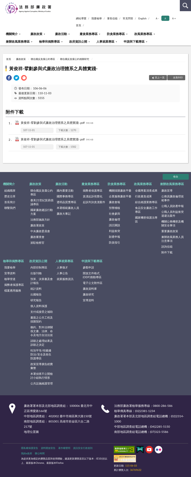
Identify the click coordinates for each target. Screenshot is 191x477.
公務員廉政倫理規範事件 (172, 198)
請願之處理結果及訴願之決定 (41, 342)
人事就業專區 (105, 41)
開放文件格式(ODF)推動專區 (92, 275)
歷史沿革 (9, 196)
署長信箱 (112, 18)
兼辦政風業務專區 (18, 41)
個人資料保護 (38, 306)
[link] (9, 78)
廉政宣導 (167, 190)
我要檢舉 (96, 18)
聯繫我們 (9, 207)
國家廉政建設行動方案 (41, 211)
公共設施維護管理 (41, 383)
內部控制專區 (38, 267)
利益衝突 (114, 231)
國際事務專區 (65, 196)
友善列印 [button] (178, 77)
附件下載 (167, 252)
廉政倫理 (114, 219)
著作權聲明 (64, 447)
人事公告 (62, 273)
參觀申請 (88, 267)
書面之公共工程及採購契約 (41, 319)
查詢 (185, 5)
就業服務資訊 (65, 279)
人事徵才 (62, 267)
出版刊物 (36, 273)
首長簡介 (9, 202)
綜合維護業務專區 (146, 202)
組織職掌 (9, 190)
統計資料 (36, 288)
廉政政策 (36, 34)
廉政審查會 (37, 237)
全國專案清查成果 (146, 190)
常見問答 (128, 18)
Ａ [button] (165, 18)
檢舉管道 (9, 279)
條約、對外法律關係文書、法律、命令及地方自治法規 (41, 331)
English (142, 18)
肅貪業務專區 (89, 34)
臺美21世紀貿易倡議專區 (41, 202)
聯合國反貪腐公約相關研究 (74, 59)
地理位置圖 (31, 431)
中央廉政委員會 (40, 231)
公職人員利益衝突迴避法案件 (172, 213)
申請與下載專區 (134, 41)
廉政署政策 (37, 225)
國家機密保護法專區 (146, 219)
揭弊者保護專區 (92, 190)
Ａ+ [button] (174, 18)
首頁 (78, 25)
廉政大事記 (64, 213)
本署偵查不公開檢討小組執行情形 (41, 375)
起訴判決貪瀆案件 (94, 202)
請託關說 (114, 225)
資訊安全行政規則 (83, 447)
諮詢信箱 (167, 246)
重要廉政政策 (169, 231)
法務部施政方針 (40, 219)
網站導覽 (81, 18)
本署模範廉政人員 (68, 207)
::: (3, 2)
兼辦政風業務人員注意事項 (172, 238)
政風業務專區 (143, 34)
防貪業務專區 (116, 34)
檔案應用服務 (12, 290)
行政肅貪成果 (143, 196)
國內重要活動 (65, 190)
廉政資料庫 (90, 288)
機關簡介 (12, 34)
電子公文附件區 (92, 282)
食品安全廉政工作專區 (146, 209)
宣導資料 (9, 273)
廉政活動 (61, 34)
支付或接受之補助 (41, 311)
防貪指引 (114, 242)
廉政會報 (114, 202)
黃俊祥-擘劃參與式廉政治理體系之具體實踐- (53, 68)
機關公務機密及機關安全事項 (172, 223)
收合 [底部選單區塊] (175, 176)
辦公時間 (40, 453)
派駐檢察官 (37, 242)
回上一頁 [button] (160, 77)
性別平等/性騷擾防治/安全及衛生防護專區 (40, 354)
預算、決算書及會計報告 (41, 280)
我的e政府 (26, 453)
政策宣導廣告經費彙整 (41, 366)
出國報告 (36, 294)
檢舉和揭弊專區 (49, 41)
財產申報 (114, 236)
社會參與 (114, 213)
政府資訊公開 (78, 41)
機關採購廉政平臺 (120, 190)
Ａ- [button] (157, 18)
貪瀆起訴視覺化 (92, 196)
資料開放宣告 (48, 447)
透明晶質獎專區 (66, 202)
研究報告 (36, 300)
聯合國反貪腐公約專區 (43, 59)
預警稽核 (114, 207)
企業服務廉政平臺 (120, 196)
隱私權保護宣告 (29, 447)
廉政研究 (88, 294)
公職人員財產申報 (172, 206)
